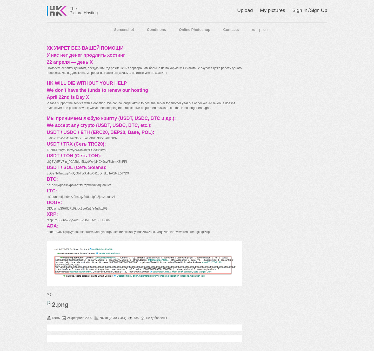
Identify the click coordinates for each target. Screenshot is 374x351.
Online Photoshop (194, 30)
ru (253, 30)
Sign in (299, 10)
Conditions (156, 30)
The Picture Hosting (84, 10)
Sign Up (318, 10)
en (265, 30)
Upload (245, 10)
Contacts (231, 30)
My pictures (272, 10)
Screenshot (124, 30)
